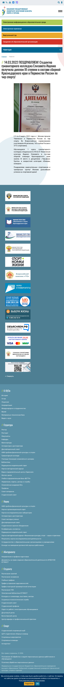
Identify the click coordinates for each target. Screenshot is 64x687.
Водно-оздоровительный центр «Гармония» (18, 472)
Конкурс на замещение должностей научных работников (23, 545)
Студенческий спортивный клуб (13, 631)
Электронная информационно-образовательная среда (24, 22)
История (5, 395)
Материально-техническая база (13, 415)
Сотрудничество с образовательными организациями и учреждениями (28, 542)
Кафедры (5, 439)
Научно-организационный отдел (14, 509)
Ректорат (5, 433)
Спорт (6, 626)
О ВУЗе (7, 390)
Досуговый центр (8, 613)
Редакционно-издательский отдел (14, 465)
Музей (4, 412)
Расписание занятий (9, 574)
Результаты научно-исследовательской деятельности (21, 539)
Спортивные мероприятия (11, 637)
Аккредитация (7, 405)
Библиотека (6, 462)
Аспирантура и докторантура (12, 446)
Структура (8, 425)
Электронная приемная (12, 29)
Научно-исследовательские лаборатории (17, 513)
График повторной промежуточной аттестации (19, 587)
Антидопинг (6, 644)
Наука (6, 501)
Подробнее (29, 684)
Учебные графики (8, 580)
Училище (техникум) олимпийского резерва (18, 459)
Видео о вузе (6, 418)
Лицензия (5, 402)
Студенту (8, 569)
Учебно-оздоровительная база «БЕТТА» (16, 478)
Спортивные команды (10, 640)
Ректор (4, 430)
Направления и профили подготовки (15, 557)
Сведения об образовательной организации (20, 42)
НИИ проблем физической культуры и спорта (18, 452)
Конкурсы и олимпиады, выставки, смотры (18, 596)
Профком (5, 488)
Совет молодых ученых (10, 519)
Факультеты (6, 436)
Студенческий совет (9, 495)
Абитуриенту (9, 552)
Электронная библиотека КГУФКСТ (15, 593)
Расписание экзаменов (10, 577)
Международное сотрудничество (14, 408)
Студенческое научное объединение (15, 526)
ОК (37, 684)
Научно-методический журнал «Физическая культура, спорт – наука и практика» (31, 535)
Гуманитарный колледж (10, 456)
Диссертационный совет (11, 449)
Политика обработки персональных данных (18, 662)
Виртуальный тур (10, 35)
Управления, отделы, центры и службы (16, 482)
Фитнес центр (7, 475)
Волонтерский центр (9, 616)
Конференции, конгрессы (11, 529)
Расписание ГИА (8, 590)
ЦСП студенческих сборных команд (15, 634)
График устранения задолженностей (15, 583)
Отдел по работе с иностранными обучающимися (20, 609)
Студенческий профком (10, 606)
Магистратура (7, 443)
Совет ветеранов (8, 491)
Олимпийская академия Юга (12, 485)
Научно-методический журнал (13, 469)
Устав (4, 399)
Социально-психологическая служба (15, 600)
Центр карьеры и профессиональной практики (19, 619)
